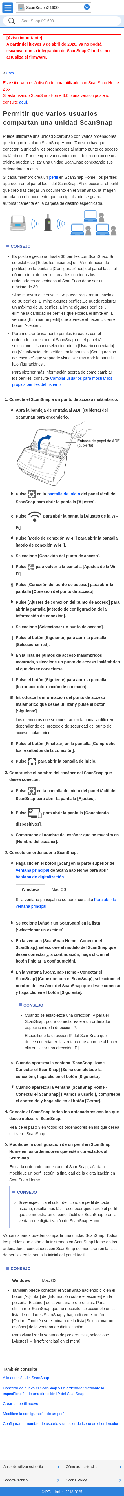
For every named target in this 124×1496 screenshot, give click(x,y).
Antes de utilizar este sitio (23, 1467)
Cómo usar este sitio (81, 1467)
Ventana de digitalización (40, 877)
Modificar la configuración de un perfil (34, 1414)
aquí (23, 102)
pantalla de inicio (63, 494)
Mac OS (59, 889)
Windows (30, 889)
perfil (53, 177)
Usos (10, 73)
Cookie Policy (76, 1480)
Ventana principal (32, 870)
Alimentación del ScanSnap (26, 1378)
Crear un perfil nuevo (20, 1403)
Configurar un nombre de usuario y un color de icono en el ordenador (60, 1423)
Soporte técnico (15, 1480)
